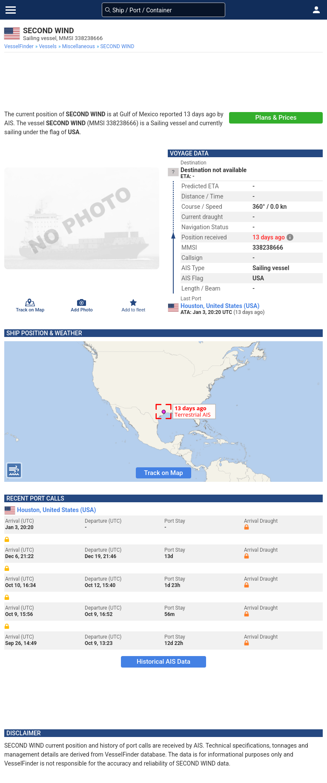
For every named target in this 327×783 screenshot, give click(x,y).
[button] (316, 10)
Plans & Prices (276, 117)
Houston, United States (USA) (220, 305)
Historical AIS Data (163, 661)
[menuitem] (19, 46)
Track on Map (163, 473)
